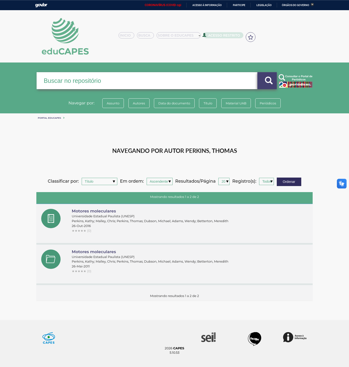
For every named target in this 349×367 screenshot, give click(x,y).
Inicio (128, 37)
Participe (239, 5)
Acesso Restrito (223, 36)
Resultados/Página (195, 181)
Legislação (264, 5)
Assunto (109, 103)
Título (208, 103)
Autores (137, 103)
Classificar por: (63, 181)
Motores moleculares (94, 211)
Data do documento (174, 103)
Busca (147, 37)
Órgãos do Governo (295, 5)
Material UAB (238, 103)
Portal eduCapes (49, 118)
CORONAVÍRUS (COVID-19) (163, 5)
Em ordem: (132, 181)
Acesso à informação (207, 5)
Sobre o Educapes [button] (180, 37)
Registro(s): (244, 181)
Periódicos (271, 103)
